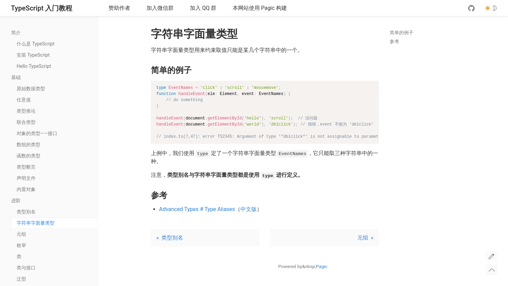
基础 (54, 77)
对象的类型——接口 (37, 133)
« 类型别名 (169, 237)
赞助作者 (119, 8)
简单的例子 (401, 32)
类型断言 (26, 167)
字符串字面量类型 (36, 223)
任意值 (24, 99)
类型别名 (26, 211)
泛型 (21, 279)
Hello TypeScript (34, 66)
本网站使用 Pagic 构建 (260, 8)
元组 (21, 234)
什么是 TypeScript (35, 43)
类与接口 (26, 267)
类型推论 (26, 111)
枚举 (21, 245)
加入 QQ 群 (203, 8)
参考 (394, 41)
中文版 (248, 209)
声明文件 (26, 178)
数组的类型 (28, 144)
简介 (54, 32)
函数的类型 (28, 155)
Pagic (322, 266)
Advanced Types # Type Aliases (197, 209)
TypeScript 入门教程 (41, 8)
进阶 (54, 200)
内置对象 (26, 189)
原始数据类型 (31, 88)
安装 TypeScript (33, 55)
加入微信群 (160, 8)
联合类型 (26, 122)
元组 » (365, 237)
